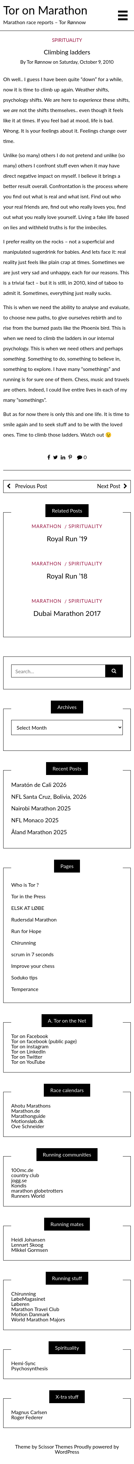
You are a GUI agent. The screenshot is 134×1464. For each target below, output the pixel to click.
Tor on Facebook (29, 1036)
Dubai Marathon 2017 (67, 613)
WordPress (67, 1452)
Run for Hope (26, 931)
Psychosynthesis (29, 1368)
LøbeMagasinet (28, 1299)
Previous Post (30, 486)
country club (25, 1175)
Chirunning (23, 943)
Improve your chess (32, 966)
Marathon (47, 526)
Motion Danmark (30, 1314)
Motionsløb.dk (27, 1121)
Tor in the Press (28, 896)
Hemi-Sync (23, 1363)
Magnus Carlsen (29, 1412)
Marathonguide (28, 1116)
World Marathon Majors (38, 1319)
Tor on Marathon (45, 10)
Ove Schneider (27, 1126)
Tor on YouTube (28, 1062)
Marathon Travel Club (35, 1309)
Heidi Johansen (28, 1239)
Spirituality (67, 40)
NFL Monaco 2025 (35, 820)
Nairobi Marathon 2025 (41, 808)
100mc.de (22, 1170)
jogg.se (19, 1180)
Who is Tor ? (25, 885)
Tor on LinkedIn (28, 1051)
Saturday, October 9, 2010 (86, 62)
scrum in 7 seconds (32, 954)
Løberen (20, 1304)
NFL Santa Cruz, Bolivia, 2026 (48, 796)
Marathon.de (25, 1111)
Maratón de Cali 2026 (39, 784)
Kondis (19, 1185)
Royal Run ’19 (67, 538)
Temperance (24, 989)
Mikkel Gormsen (29, 1250)
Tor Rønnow (39, 62)
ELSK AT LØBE (27, 908)
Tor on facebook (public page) (44, 1041)
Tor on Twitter (26, 1056)
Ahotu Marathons (31, 1105)
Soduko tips (24, 977)
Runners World (28, 1196)
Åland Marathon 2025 (39, 832)
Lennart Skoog (27, 1245)
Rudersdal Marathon (34, 919)
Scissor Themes (55, 1446)
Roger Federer (27, 1417)
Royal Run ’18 (67, 575)
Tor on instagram (30, 1046)
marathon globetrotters (37, 1190)
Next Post (108, 486)
